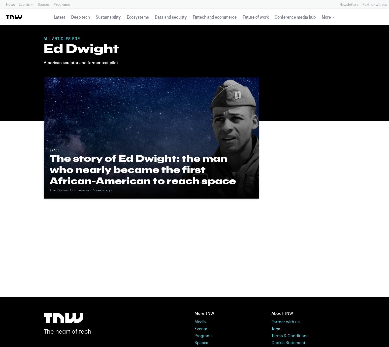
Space (55, 150)
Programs (62, 4)
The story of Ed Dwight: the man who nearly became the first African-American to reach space (143, 169)
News (10, 4)
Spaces (44, 4)
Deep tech (80, 17)
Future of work (256, 17)
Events (24, 4)
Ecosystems (138, 17)
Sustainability (108, 17)
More (326, 17)
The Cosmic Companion (69, 190)
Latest (59, 17)
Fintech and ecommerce (215, 17)
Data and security (171, 17)
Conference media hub (295, 17)
